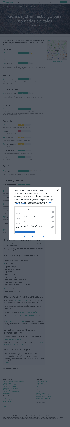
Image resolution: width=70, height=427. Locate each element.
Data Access (35, 236)
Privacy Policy (43, 236)
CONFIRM (25, 231)
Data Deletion (27, 236)
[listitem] (35, 209)
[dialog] (35, 213)
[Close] (58, 190)
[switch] (52, 212)
